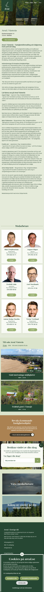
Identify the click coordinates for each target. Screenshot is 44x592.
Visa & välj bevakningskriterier (23, 434)
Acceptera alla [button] (12, 578)
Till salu (5, 345)
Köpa (27, 2)
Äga (35, 2)
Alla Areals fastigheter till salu (19, 345)
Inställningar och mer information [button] (22, 588)
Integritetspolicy (8, 553)
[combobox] (22, 460)
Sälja (31, 2)
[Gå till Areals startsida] (7, 5)
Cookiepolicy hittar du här (13, 573)
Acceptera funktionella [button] (29, 578)
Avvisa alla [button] (22, 583)
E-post (11, 260)
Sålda (9, 345)
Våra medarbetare (10, 40)
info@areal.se (8, 547)
